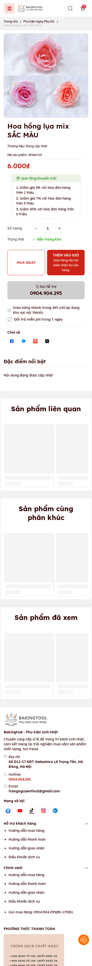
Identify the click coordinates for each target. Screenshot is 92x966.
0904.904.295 (20, 779)
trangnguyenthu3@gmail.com (34, 791)
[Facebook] (8, 810)
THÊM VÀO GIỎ (66, 262)
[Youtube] (19, 810)
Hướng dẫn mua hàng (26, 830)
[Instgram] (43, 810)
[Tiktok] (31, 810)
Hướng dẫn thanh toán (27, 839)
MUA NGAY (26, 262)
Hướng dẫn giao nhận (26, 848)
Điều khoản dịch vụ (24, 857)
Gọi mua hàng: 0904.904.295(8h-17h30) (41, 912)
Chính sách (46, 868)
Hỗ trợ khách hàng (46, 823)
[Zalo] (55, 810)
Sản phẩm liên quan (46, 408)
